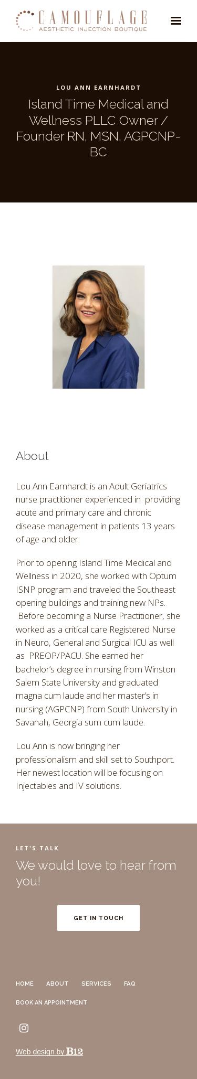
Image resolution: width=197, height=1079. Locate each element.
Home (25, 983)
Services (96, 983)
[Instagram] (23, 1028)
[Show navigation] (173, 21)
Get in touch (98, 918)
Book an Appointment (54, 1003)
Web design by (49, 1052)
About (57, 983)
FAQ (130, 983)
